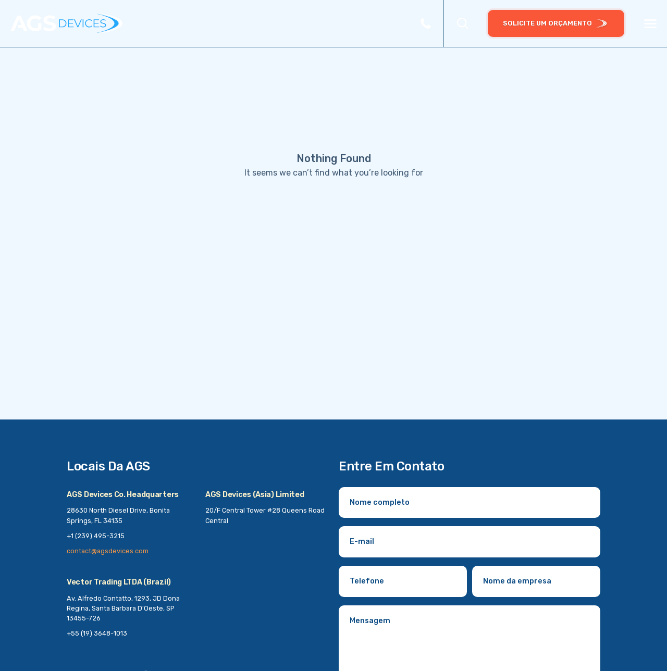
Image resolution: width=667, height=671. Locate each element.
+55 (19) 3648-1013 (97, 633)
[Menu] (650, 24)
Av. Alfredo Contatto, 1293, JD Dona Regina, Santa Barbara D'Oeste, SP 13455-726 (123, 608)
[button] (462, 23)
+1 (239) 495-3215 (96, 536)
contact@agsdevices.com (108, 551)
